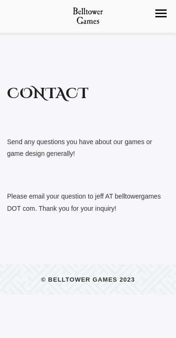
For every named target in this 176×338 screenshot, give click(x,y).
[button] (161, 13)
